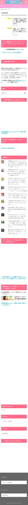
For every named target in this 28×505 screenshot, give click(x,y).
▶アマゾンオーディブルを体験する (11, 52)
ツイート (3, 410)
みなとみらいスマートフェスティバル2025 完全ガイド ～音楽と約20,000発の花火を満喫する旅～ (17, 216)
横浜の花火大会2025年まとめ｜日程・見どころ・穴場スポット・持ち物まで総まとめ (17, 231)
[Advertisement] (14, 355)
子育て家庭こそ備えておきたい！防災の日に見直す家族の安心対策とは (17, 209)
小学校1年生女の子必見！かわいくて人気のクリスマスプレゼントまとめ (17, 202)
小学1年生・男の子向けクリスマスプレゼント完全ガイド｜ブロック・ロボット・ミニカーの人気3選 (17, 188)
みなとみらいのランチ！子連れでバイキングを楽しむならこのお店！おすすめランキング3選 (14, 6)
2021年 (6, 9)
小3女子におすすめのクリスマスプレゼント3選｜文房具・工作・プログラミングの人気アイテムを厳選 (17, 195)
